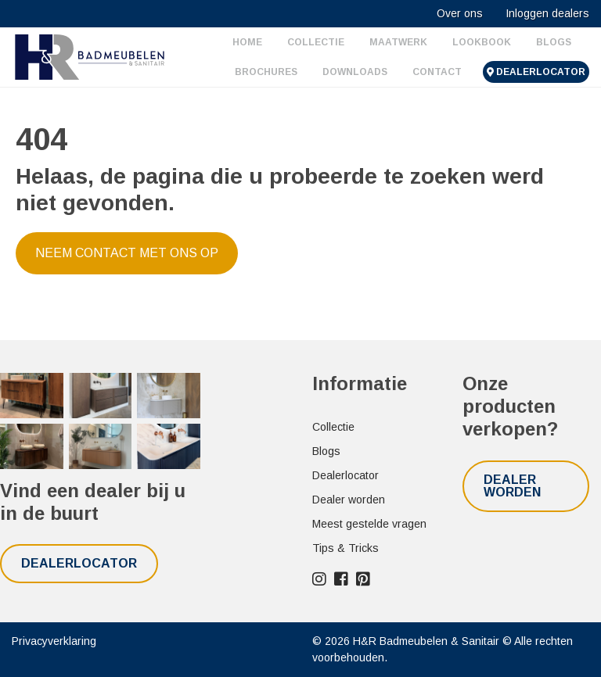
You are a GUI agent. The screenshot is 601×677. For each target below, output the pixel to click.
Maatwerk (398, 42)
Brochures (266, 71)
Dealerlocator (536, 71)
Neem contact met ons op (126, 253)
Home (247, 42)
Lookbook (481, 42)
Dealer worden (348, 499)
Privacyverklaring (54, 641)
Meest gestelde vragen (369, 524)
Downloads (354, 71)
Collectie (315, 42)
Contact (437, 71)
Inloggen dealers (547, 13)
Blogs (553, 42)
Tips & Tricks (345, 548)
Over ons (460, 13)
